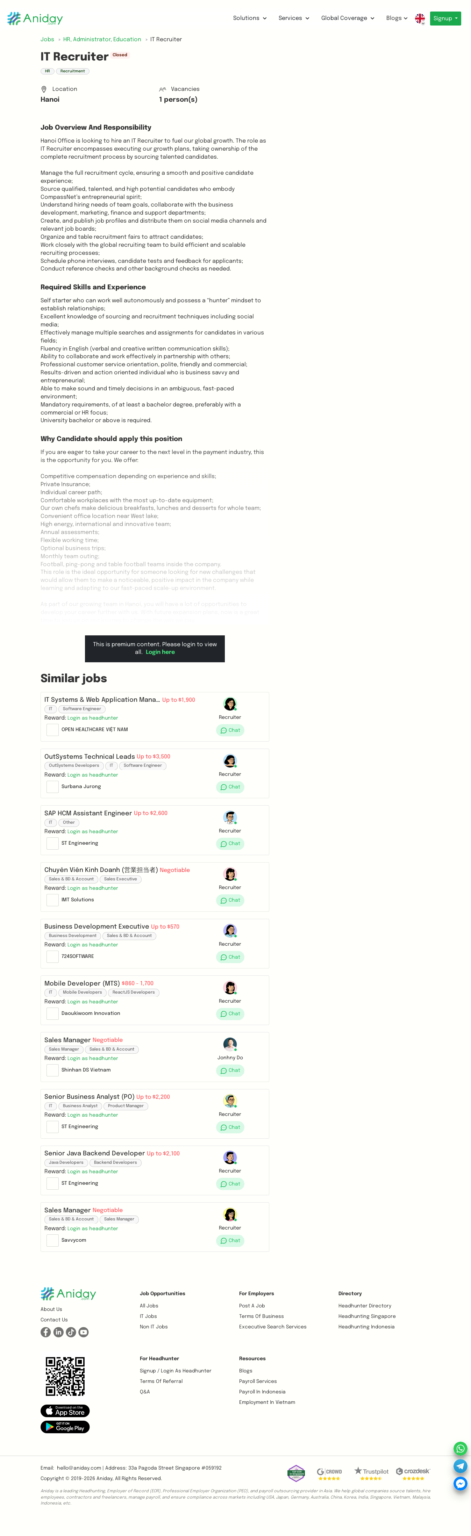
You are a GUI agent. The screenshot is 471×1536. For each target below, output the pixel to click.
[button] (95, 720)
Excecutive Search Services (273, 1343)
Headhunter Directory (364, 1322)
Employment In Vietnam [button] (267, 1419)
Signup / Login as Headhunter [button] (176, 1387)
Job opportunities (162, 1310)
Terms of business (261, 1333)
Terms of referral (161, 1398)
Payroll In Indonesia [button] (262, 1408)
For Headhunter (159, 1375)
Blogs (395, 18)
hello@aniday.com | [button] (80, 1485)
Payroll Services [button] (258, 1398)
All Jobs (149, 1322)
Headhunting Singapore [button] (367, 1333)
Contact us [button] (54, 1336)
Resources (252, 1375)
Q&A (145, 1408)
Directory (350, 1310)
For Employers (256, 1310)
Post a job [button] (252, 1322)
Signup (442, 19)
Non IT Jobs (154, 1343)
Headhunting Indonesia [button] (366, 1343)
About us (51, 1326)
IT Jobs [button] (148, 1333)
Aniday (104, 1495)
